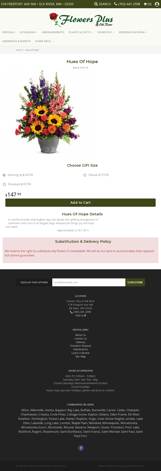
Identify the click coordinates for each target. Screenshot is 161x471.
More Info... (43, 41)
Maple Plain (79, 423)
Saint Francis (91, 432)
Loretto (65, 423)
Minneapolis (110, 423)
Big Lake (73, 410)
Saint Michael (111, 432)
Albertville (37, 410)
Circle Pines (58, 414)
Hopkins (81, 419)
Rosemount (51, 432)
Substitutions (80, 349)
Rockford (24, 432)
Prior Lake (132, 427)
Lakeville (37, 423)
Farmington (39, 419)
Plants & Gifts (79, 32)
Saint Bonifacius (71, 432)
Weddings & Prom (132, 32)
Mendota (95, 423)
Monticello (55, 427)
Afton (25, 410)
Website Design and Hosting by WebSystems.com (121, 466)
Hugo (92, 419)
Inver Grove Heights (111, 419)
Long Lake (51, 423)
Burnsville (98, 410)
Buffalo (85, 410)
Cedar (121, 410)
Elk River (134, 414)
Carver (111, 410)
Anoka (49, 410)
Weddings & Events (16, 41)
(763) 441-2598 (129, 4)
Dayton (93, 414)
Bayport (60, 410)
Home (19, 50)
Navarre (80, 427)
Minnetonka (129, 423)
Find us (80, 315)
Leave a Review (80, 353)
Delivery (80, 342)
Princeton (117, 427)
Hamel (70, 419)
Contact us (80, 338)
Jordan (130, 419)
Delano (104, 414)
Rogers (37, 432)
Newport (93, 427)
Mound (68, 427)
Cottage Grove (76, 414)
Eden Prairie (118, 414)
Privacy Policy (59, 466)
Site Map (80, 356)
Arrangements (53, 32)
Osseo (105, 427)
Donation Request (80, 345)
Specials (8, 32)
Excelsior (24, 419)
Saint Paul (127, 432)
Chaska (44, 414)
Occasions (27, 32)
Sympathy (104, 32)
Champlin (132, 410)
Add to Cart (80, 203)
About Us (80, 335)
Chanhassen (29, 414)
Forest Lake (56, 419)
